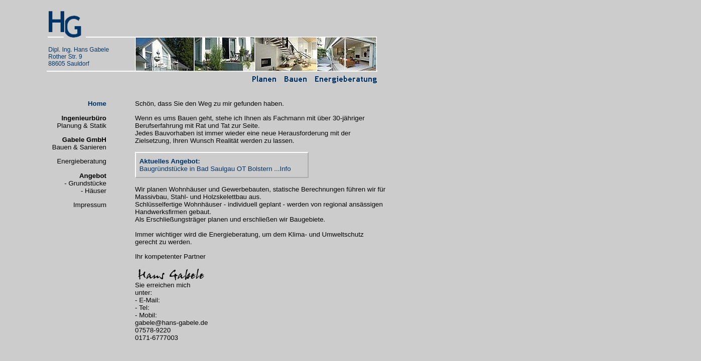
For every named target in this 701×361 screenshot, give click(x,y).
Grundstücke (87, 183)
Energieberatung (81, 161)
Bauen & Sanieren (79, 147)
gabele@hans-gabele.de (171, 322)
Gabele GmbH (84, 139)
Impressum (89, 205)
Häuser (95, 191)
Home (97, 103)
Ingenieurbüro (83, 118)
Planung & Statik (81, 125)
